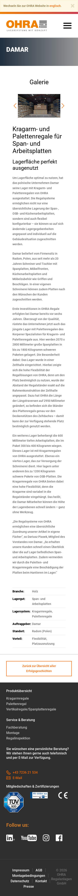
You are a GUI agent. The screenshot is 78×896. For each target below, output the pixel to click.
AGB (39, 870)
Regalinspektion (18, 738)
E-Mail (14, 778)
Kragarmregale (17, 698)
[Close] (73, 6)
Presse (29, 886)
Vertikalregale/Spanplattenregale (31, 709)
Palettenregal (16, 704)
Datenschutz (20, 881)
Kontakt (41, 881)
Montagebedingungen (28, 876)
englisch (55, 6)
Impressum (20, 870)
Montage (13, 733)
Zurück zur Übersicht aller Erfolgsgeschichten (39, 668)
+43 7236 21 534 (22, 772)
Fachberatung (16, 727)
